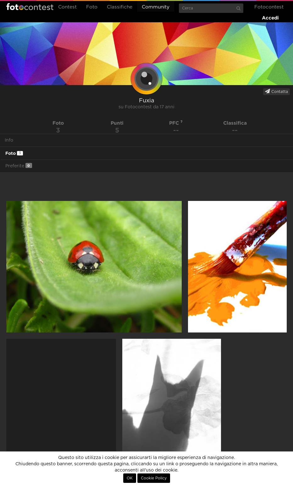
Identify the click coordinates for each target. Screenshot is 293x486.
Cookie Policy (154, 478)
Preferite (18, 165)
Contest (67, 7)
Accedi (270, 17)
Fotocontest (29, 6)
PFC (176, 123)
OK (130, 478)
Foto (91, 7)
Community (155, 7)
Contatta (276, 91)
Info (9, 140)
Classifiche (119, 7)
